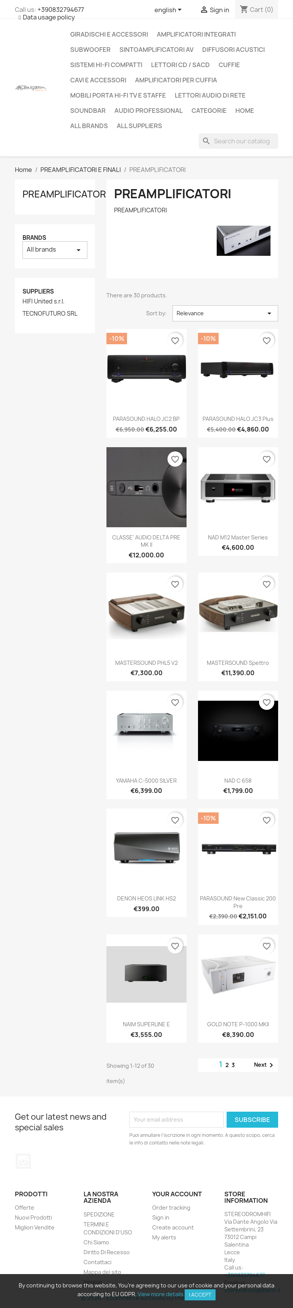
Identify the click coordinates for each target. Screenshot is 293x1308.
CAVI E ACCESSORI (98, 80)
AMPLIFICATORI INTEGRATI (196, 34)
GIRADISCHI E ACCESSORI (109, 34)
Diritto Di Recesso (107, 1252)
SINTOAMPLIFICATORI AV (156, 49)
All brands (89, 126)
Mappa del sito (102, 1272)
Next (265, 1065)
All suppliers (139, 126)
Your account (177, 1194)
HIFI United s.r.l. (43, 301)
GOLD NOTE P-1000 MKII (238, 1024)
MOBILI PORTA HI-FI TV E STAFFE (118, 95)
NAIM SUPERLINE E (146, 1024)
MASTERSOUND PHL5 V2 (146, 662)
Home (244, 110)
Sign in (160, 1217)
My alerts (164, 1237)
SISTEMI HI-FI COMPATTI (106, 65)
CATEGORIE (209, 110)
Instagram (23, 1161)
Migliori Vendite (35, 1227)
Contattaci (97, 1262)
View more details (161, 1294)
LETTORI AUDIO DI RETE (210, 95)
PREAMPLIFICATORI (65, 194)
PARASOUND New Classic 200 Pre (238, 902)
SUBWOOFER (90, 49)
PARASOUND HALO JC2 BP (146, 418)
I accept (200, 1294)
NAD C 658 (237, 780)
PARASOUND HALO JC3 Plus (238, 418)
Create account (173, 1227)
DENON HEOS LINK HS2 (146, 898)
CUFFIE (229, 65)
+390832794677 (60, 9)
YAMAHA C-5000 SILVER (146, 780)
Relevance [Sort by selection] (225, 313)
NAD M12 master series (238, 537)
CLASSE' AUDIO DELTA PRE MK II (146, 541)
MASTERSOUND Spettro (238, 662)
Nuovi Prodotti (33, 1217)
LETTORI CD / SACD (180, 65)
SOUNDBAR (88, 110)
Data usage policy (49, 17)
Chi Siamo (96, 1242)
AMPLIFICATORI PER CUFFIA (176, 80)
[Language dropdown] (169, 10)
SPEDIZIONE (99, 1214)
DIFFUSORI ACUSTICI (233, 49)
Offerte (24, 1207)
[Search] (238, 141)
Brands (34, 238)
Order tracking (171, 1207)
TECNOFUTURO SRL (50, 314)
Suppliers (38, 291)
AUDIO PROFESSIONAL (148, 110)
